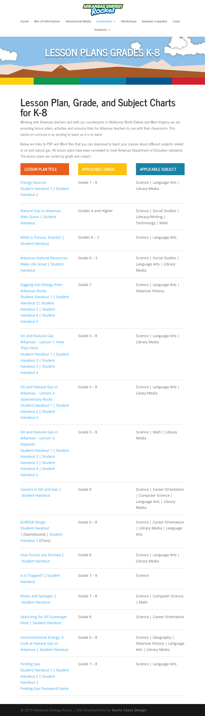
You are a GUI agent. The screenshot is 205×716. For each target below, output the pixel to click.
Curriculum (104, 21)
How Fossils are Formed (40, 554)
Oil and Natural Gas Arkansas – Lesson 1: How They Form (42, 341)
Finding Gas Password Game (44, 688)
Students (100, 30)
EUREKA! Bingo (32, 522)
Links (176, 21)
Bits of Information (47, 21)
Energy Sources (33, 182)
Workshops (129, 21)
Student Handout (34, 243)
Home (25, 21)
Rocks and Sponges (36, 596)
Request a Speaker (154, 21)
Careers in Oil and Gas (39, 489)
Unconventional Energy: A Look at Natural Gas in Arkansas (42, 643)
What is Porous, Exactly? (40, 237)
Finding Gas (30, 663)
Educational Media (78, 21)
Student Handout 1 (36, 188)
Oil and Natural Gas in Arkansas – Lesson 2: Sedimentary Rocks (39, 392)
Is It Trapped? (31, 575)
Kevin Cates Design (129, 710)
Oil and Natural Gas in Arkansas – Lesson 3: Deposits (39, 438)
